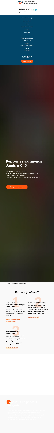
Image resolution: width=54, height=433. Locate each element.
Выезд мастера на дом (27, 26)
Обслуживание (27, 21)
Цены (27, 24)
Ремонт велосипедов (27, 18)
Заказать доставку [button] (12, 347)
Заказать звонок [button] (27, 61)
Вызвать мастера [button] (33, 317)
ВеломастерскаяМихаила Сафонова (30, 2)
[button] (17, 187)
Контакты (27, 32)
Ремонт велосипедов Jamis (19, 283)
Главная (8, 283)
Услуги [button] (27, 29)
